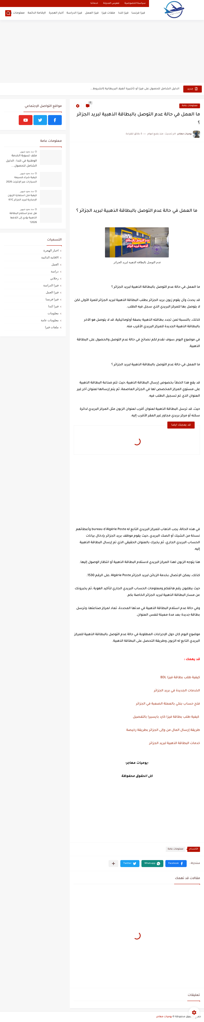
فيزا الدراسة (74, 13)
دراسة (55, 271)
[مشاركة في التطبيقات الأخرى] (113, 863)
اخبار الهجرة (51, 250)
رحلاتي (54, 278)
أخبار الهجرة (56, 13)
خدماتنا (94, 3)
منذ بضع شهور (27, 151)
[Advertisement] (102, 52)
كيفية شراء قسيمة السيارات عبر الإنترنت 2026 (21, 179)
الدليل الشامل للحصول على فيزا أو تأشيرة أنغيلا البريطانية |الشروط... (134, 88)
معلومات (53, 313)
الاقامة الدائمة (50, 257)
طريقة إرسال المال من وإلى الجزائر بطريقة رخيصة (163, 730)
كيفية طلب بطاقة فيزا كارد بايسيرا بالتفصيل (165, 717)
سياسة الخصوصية (135, 3)
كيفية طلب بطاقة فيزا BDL (180, 677)
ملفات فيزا (108, 13)
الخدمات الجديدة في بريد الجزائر (176, 691)
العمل (55, 264)
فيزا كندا (123, 13)
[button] (176, 863)
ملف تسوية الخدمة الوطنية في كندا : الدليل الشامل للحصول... (21, 161)
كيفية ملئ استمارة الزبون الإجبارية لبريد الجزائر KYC (22, 197)
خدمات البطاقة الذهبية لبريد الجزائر (174, 743)
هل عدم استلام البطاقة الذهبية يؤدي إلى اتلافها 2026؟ (23, 218)
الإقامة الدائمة (37, 13)
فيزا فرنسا (138, 13)
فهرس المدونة (111, 3)
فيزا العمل (92, 13)
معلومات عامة (15, 13)
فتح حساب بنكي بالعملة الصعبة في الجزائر (167, 704)
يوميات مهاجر (164, 1016)
